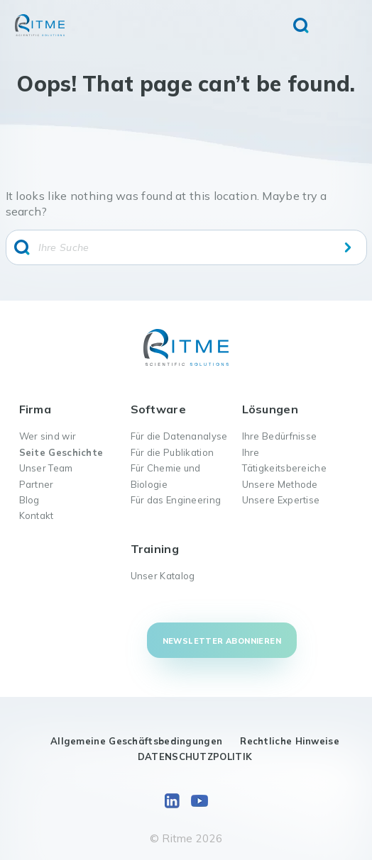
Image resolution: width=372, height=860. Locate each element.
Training (155, 549)
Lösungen (270, 409)
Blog (29, 500)
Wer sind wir (48, 436)
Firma (35, 409)
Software (158, 409)
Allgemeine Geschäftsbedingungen (136, 741)
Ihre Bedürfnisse (279, 436)
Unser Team (46, 468)
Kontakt (36, 515)
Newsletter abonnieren (222, 641)
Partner (36, 484)
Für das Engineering (176, 500)
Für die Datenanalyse (179, 436)
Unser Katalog (163, 575)
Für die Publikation (172, 452)
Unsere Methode (280, 484)
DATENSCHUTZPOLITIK (195, 756)
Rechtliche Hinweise (289, 741)
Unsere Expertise (281, 500)
